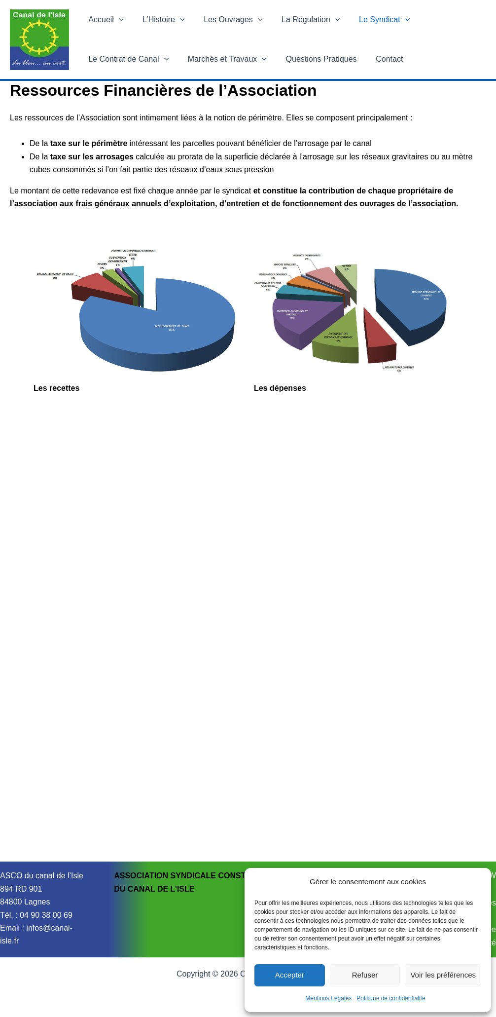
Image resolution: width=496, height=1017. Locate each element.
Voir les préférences (443, 975)
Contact (377, 59)
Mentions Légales (328, 998)
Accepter (289, 975)
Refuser (365, 975)
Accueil (104, 19)
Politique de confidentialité (390, 998)
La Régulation (299, 19)
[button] (117, 19)
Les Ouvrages (225, 19)
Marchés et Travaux (222, 59)
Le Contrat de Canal (127, 59)
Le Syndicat (369, 19)
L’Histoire (158, 19)
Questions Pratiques (313, 59)
